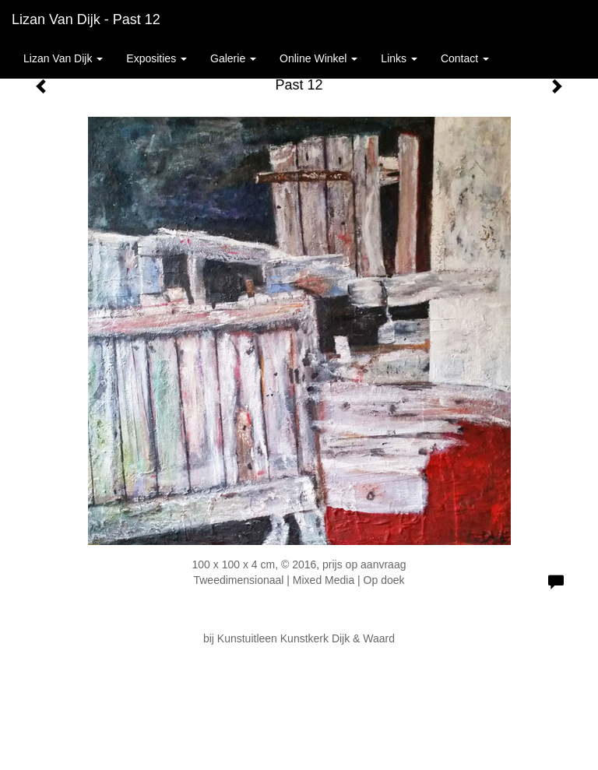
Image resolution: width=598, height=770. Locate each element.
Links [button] (399, 58)
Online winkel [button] (318, 58)
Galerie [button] (233, 58)
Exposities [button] (156, 58)
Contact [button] (465, 58)
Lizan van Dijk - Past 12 (86, 19)
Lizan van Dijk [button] (63, 58)
